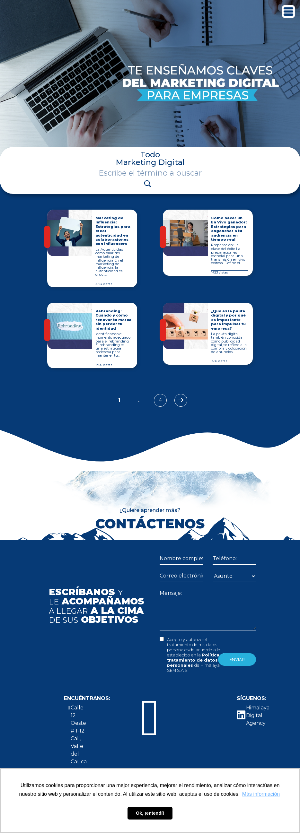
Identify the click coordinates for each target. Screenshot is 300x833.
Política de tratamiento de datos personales (197, 660)
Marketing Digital (150, 162)
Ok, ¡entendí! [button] (150, 813)
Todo (150, 154)
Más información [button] (261, 794)
